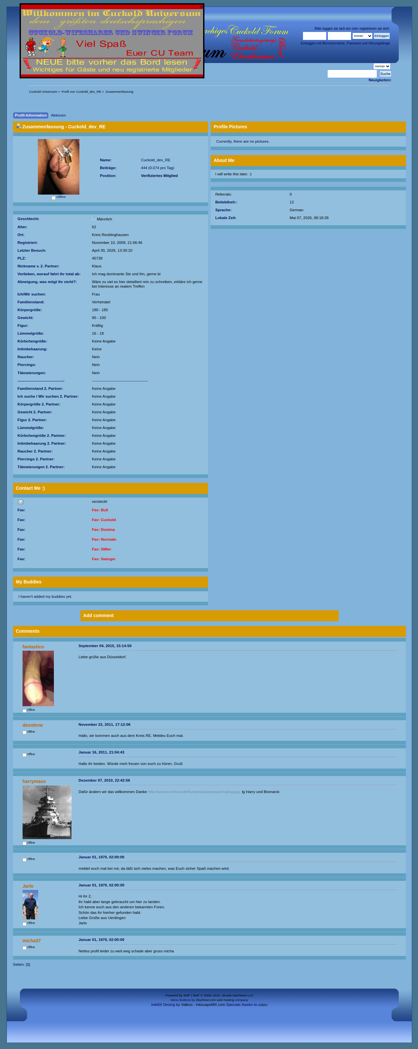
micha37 (32, 940)
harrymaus (34, 781)
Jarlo (28, 886)
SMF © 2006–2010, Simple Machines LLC (223, 995)
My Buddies (29, 581)
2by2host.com (206, 1000)
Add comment (98, 615)
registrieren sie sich (374, 28)
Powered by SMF (177, 995)
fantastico (33, 646)
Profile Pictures (230, 126)
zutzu (262, 1004)
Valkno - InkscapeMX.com (203, 1004)
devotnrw (33, 725)
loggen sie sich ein (336, 28)
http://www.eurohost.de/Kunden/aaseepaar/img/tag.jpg (194, 791)
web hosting (225, 1000)
